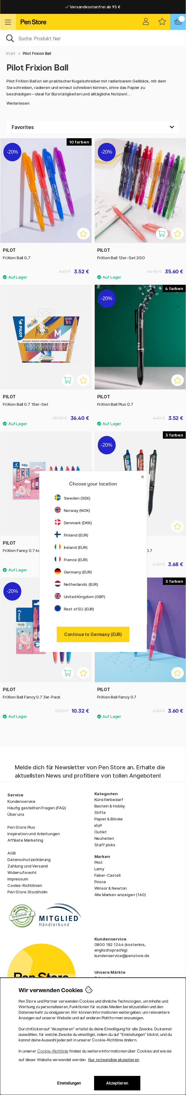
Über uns (15, 814)
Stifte (100, 812)
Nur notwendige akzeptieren (113, 1059)
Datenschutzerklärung (29, 859)
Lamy (99, 868)
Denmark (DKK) (73, 522)
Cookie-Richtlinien (24, 885)
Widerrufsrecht (22, 872)
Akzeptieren (117, 1083)
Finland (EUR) (71, 535)
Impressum (17, 878)
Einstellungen (69, 1083)
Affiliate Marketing (25, 840)
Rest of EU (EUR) (74, 608)
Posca (100, 881)
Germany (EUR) (73, 572)
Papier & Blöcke (108, 818)
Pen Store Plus (21, 827)
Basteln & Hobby (109, 805)
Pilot (98, 862)
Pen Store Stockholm (27, 891)
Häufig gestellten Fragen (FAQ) (36, 807)
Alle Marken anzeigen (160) (120, 894)
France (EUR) (71, 559)
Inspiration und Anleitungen (33, 833)
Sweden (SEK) (72, 498)
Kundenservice (21, 801)
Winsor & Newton (110, 888)
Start (10, 53)
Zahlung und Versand (27, 866)
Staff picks (104, 844)
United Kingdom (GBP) (80, 596)
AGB (11, 853)
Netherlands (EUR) (76, 584)
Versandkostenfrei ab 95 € (92, 6)
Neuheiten (104, 838)
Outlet (100, 831)
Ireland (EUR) (71, 547)
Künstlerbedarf (108, 799)
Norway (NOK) (72, 510)
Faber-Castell (107, 875)
